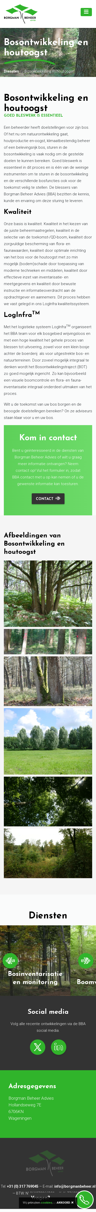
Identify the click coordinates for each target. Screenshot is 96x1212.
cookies (46, 1202)
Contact (45, 499)
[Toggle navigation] (86, 12)
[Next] (85, 960)
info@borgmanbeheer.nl (74, 1186)
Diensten (11, 71)
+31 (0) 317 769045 (22, 1186)
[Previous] (10, 960)
